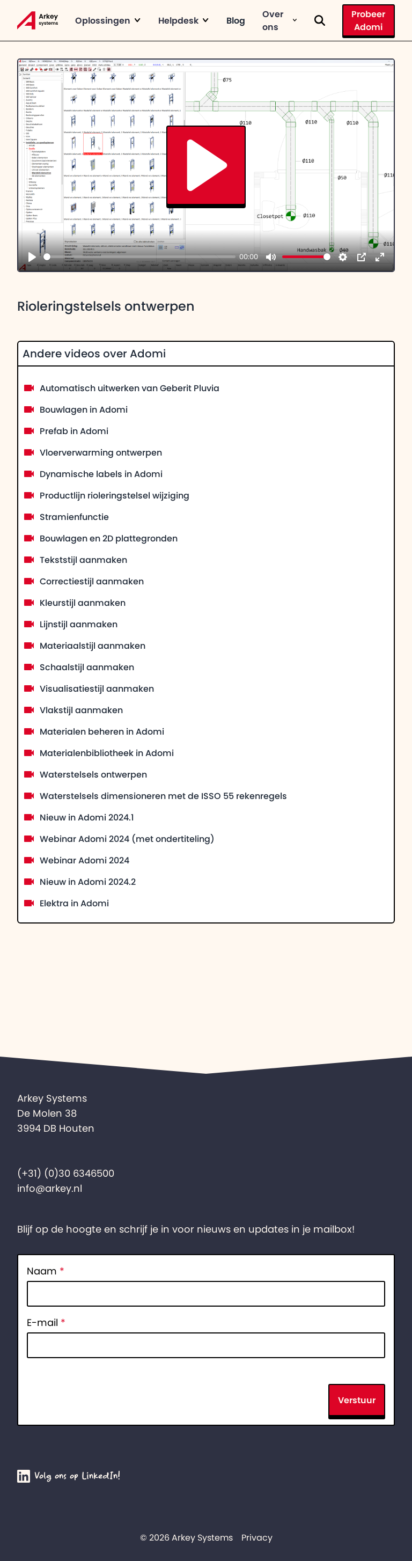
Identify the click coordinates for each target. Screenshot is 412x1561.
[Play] (32, 257)
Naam (45, 1271)
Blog (235, 20)
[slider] (139, 257)
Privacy (257, 1537)
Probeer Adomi (368, 20)
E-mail (46, 1323)
